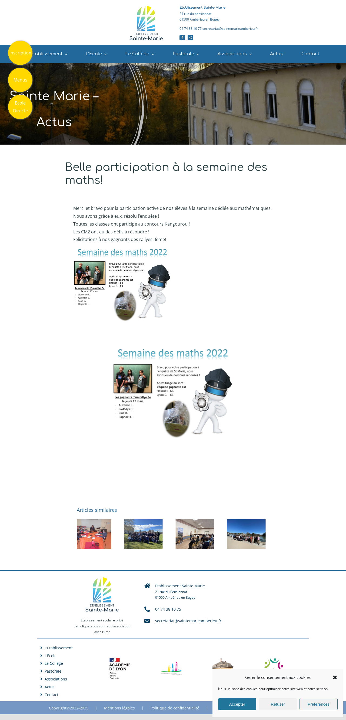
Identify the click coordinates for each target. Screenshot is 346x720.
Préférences (319, 704)
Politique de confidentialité (175, 708)
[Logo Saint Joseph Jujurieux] (223, 658)
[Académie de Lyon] (120, 660)
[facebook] (182, 37)
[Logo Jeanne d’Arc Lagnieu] (275, 660)
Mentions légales (119, 708)
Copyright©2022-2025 (68, 708)
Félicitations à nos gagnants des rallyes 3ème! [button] (119, 239)
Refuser (278, 704)
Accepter (237, 704)
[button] (335, 677)
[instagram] (190, 37)
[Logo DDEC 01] (171, 664)
